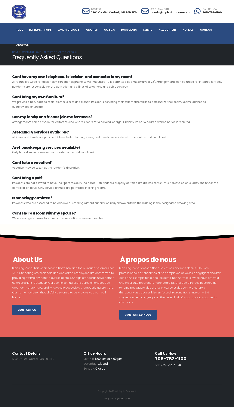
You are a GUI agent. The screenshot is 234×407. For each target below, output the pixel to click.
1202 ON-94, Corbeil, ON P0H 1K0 (114, 12)
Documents (129, 30)
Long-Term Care (68, 30)
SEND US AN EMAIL (160, 9)
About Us (92, 30)
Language (22, 45)
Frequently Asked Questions (60, 52)
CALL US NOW (209, 9)
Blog (106, 398)
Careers (109, 30)
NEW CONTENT (168, 30)
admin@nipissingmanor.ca (169, 12)
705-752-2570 (171, 365)
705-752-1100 (212, 12)
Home (19, 30)
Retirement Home (40, 30)
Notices (188, 30)
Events (147, 30)
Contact (206, 30)
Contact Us (27, 310)
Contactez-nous (138, 315)
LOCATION (96, 9)
